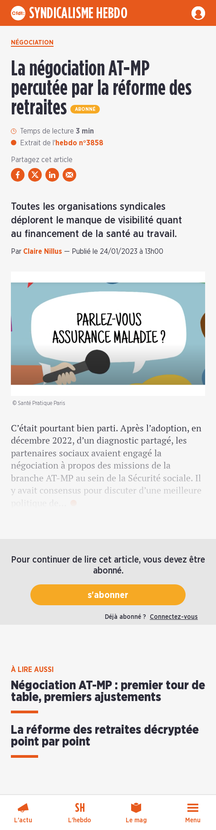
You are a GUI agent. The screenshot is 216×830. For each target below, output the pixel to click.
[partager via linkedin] (52, 175)
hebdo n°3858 (79, 143)
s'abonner (108, 595)
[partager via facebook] (18, 175)
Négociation (32, 43)
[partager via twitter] (35, 175)
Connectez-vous (174, 617)
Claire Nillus (42, 251)
